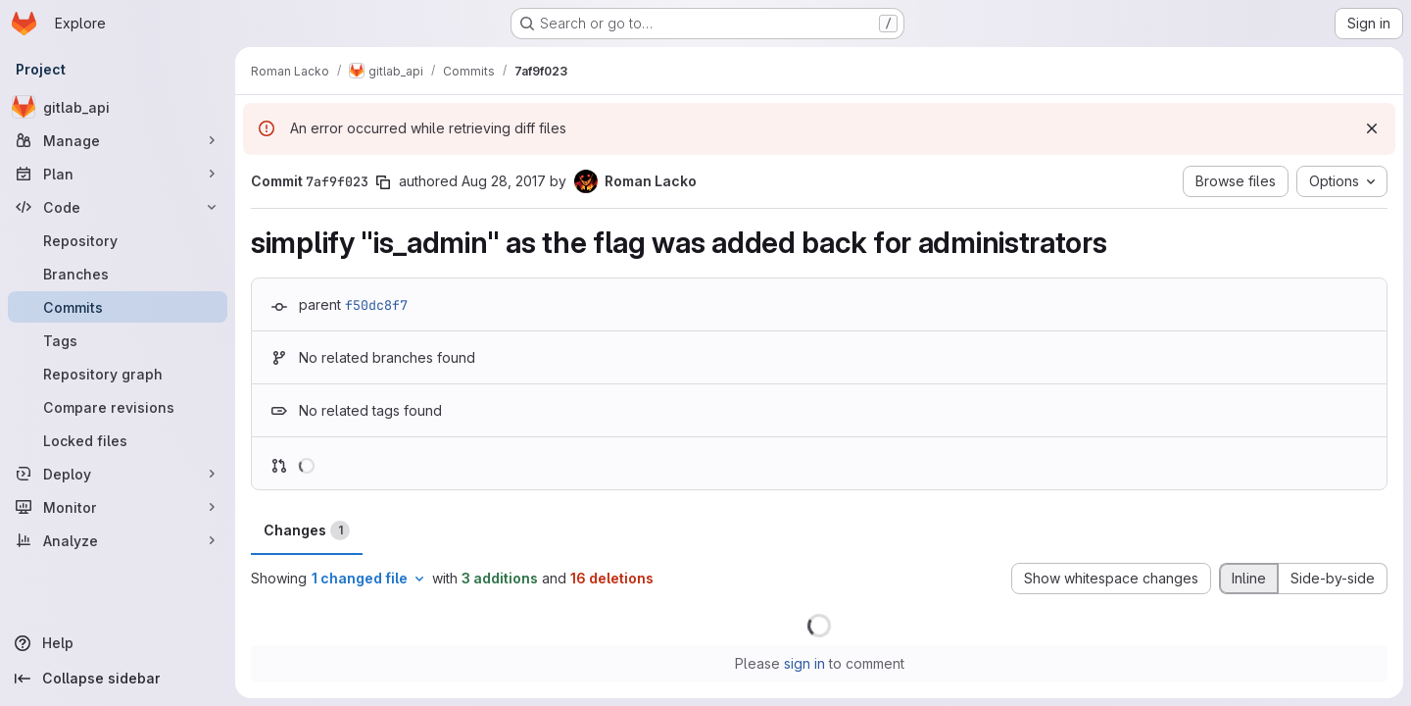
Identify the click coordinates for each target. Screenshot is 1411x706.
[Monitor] (117, 507)
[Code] (117, 207)
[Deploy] (117, 473)
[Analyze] (117, 540)
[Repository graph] (117, 373)
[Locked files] (117, 440)
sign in (804, 663)
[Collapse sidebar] (117, 678)
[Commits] (117, 307)
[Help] (117, 643)
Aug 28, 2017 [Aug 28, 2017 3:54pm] (504, 181)
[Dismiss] (1372, 128)
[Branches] (117, 273)
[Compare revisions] (117, 407)
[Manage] (117, 140)
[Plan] (117, 173)
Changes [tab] (307, 530)
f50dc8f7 (376, 305)
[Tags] (117, 340)
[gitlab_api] (117, 107)
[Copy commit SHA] (383, 182)
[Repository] (117, 240)
